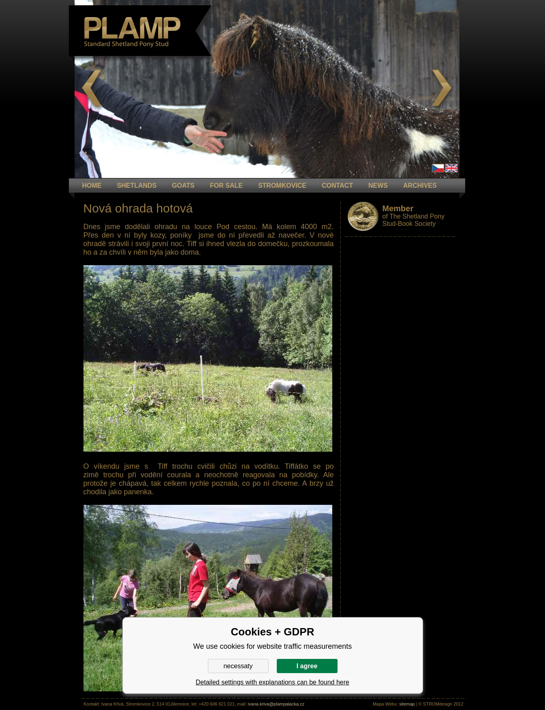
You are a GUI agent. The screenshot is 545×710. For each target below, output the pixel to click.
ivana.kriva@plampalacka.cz (276, 703)
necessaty (237, 666)
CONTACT (337, 185)
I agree (307, 666)
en (451, 168)
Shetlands (137, 185)
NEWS (378, 185)
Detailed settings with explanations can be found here (272, 682)
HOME (92, 185)
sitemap (407, 703)
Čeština (438, 168)
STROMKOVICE (282, 185)
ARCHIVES (420, 185)
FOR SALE (226, 185)
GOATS (183, 185)
